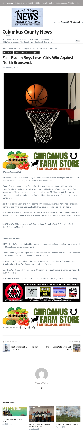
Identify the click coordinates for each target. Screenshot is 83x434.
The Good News (27, 42)
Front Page (7, 39)
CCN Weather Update (11, 42)
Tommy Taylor (41, 383)
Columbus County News (27, 31)
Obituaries (45, 39)
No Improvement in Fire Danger (67, 424)
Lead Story (17, 39)
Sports (54, 39)
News (24, 39)
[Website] (41, 388)
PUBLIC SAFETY (34, 39)
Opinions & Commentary (44, 42)
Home (5, 48)
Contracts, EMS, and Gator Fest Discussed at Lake (40, 425)
